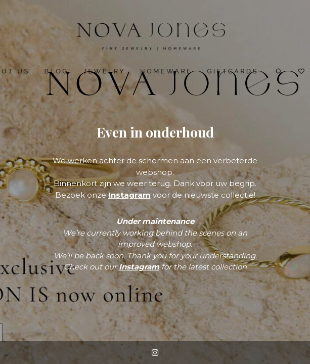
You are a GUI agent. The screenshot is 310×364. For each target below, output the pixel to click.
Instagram (129, 195)
